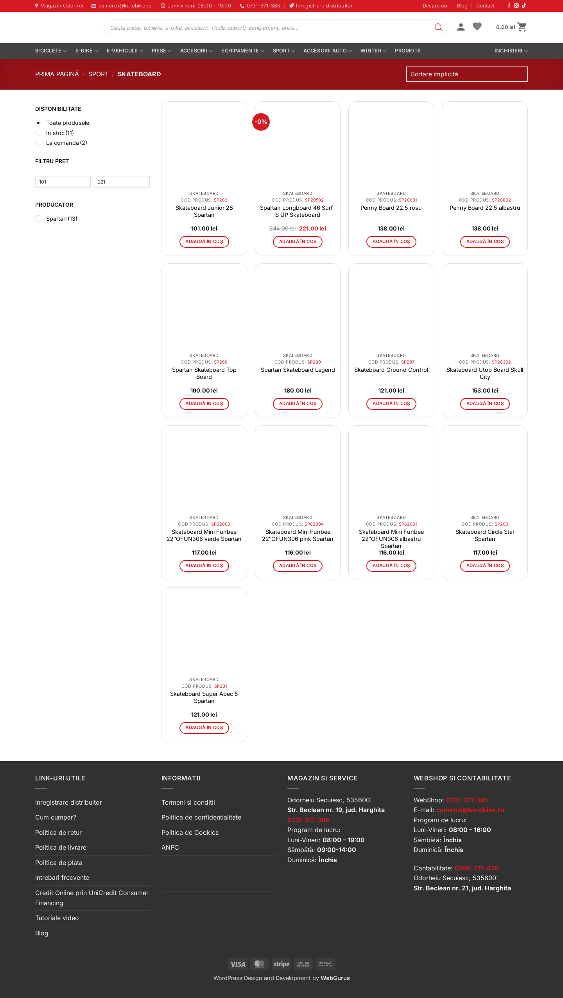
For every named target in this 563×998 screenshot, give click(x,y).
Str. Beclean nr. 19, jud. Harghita (336, 810)
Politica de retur (58, 832)
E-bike (86, 51)
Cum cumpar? (55, 817)
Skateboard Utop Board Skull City (484, 373)
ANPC (170, 847)
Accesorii (196, 51)
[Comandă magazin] (467, 74)
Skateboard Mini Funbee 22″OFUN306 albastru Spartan (391, 538)
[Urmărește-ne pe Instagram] (516, 6)
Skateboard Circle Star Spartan (485, 535)
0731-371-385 (467, 800)
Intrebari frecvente (62, 877)
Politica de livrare (60, 847)
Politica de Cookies (190, 832)
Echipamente (242, 51)
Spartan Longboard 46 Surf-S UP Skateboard (297, 211)
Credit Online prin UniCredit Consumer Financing (92, 898)
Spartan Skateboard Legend (298, 369)
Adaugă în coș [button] (204, 241)
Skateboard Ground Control (391, 369)
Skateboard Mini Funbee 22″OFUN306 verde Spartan (204, 535)
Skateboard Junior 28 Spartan (204, 211)
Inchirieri (511, 51)
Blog (462, 6)
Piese (162, 51)
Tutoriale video (57, 918)
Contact (485, 6)
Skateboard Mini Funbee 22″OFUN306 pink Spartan (297, 535)
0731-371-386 (308, 820)
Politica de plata (58, 862)
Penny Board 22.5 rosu (391, 207)
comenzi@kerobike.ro (470, 810)
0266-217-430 (477, 868)
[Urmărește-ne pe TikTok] (524, 6)
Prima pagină (57, 74)
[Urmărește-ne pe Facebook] (509, 6)
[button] (460, 28)
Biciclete (51, 51)
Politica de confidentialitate (201, 817)
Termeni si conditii (188, 802)
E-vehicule (125, 51)
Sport (284, 51)
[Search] (438, 27)
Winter (373, 51)
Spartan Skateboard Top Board (204, 373)
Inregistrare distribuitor (68, 802)
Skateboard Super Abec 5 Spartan (204, 697)
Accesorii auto (327, 51)
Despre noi (435, 6)
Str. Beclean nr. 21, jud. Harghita (462, 888)
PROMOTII (408, 51)
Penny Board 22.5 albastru (485, 207)
